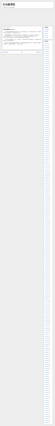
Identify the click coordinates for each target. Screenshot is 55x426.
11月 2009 (47, 342)
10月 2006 (47, 416)
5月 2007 (46, 402)
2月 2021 (46, 83)
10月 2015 (47, 199)
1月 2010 (46, 338)
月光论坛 (46, 35)
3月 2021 (46, 81)
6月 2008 (46, 376)
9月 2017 (46, 159)
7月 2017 (46, 163)
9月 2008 (46, 370)
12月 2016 (47, 171)
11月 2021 (47, 65)
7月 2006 (46, 422)
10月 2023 (47, 47)
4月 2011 (46, 308)
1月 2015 (46, 217)
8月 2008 (46, 372)
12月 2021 (47, 63)
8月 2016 (46, 179)
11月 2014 (47, 221)
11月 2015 (47, 197)
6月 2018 (46, 141)
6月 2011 (46, 304)
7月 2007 (46, 398)
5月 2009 (46, 354)
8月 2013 (46, 252)
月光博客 (46, 37)
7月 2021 (46, 73)
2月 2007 (46, 408)
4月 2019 (46, 121)
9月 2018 (46, 135)
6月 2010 (46, 328)
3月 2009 (46, 358)
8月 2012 (46, 276)
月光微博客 (8, 4)
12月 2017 (47, 153)
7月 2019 (46, 117)
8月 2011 (46, 300)
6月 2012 (46, 280)
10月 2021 (47, 67)
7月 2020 (46, 97)
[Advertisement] (27, 16)
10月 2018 (47, 133)
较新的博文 (5, 52)
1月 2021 (46, 85)
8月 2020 (46, 95)
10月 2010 (47, 320)
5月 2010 (46, 330)
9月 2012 (46, 274)
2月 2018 (46, 149)
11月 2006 (47, 414)
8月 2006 (46, 420)
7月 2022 (46, 57)
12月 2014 (47, 219)
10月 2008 (47, 368)
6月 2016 (46, 183)
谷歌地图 (46, 31)
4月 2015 (46, 211)
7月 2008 (46, 374)
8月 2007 (46, 396)
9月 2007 (46, 394)
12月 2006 (47, 412)
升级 (23, 31)
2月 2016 (46, 191)
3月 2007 (46, 406)
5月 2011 (46, 306)
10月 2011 (47, 296)
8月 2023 (46, 49)
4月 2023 (46, 53)
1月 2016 (46, 193)
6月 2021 (46, 75)
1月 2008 (46, 386)
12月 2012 (47, 268)
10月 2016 (47, 175)
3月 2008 (46, 382)
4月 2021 (46, 79)
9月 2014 (46, 225)
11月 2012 (47, 270)
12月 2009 (47, 340)
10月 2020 (47, 91)
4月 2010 (46, 332)
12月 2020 (47, 87)
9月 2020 (46, 93)
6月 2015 (46, 207)
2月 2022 (46, 61)
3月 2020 (46, 105)
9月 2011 (46, 298)
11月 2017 (47, 155)
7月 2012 (46, 278)
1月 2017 (46, 169)
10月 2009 (47, 344)
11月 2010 (47, 318)
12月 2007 (47, 388)
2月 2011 (46, 312)
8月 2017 (46, 161)
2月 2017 (46, 167)
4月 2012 (46, 284)
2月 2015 (46, 215)
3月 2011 (46, 310)
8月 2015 (46, 203)
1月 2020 (46, 109)
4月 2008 (46, 380)
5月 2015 (46, 209)
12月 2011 (47, 292)
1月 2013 (46, 266)
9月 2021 (46, 69)
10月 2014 (47, 223)
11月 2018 (47, 131)
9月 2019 (46, 113)
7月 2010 (46, 326)
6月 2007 (46, 400)
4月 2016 (46, 187)
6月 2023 (46, 51)
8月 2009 (46, 348)
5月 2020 (46, 101)
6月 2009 (46, 352)
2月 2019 (46, 125)
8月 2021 (46, 71)
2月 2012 (46, 288)
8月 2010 (46, 324)
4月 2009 (46, 356)
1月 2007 (46, 410)
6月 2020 (46, 99)
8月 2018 (46, 137)
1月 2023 (46, 55)
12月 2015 (47, 195)
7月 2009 (46, 350)
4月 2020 (46, 103)
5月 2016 (46, 185)
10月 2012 (47, 272)
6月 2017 (46, 165)
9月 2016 (46, 177)
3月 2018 (46, 147)
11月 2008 (47, 366)
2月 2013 (46, 264)
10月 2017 (47, 157)
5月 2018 (46, 143)
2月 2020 (46, 107)
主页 (22, 52)
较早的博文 (38, 52)
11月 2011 (47, 294)
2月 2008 (46, 384)
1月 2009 (46, 362)
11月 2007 (47, 390)
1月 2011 (46, 314)
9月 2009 (46, 346)
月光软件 (46, 33)
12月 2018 (47, 129)
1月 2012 (46, 290)
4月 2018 (46, 145)
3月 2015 (46, 213)
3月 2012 (46, 286)
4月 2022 (46, 59)
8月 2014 (46, 227)
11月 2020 (47, 89)
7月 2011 (46, 302)
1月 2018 (46, 151)
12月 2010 (47, 316)
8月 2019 (46, 115)
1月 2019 (46, 127)
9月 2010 (46, 322)
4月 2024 (46, 43)
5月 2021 (46, 77)
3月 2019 (46, 123)
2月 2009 (46, 360)
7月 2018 (46, 139)
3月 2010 (46, 334)
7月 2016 (46, 181)
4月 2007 (46, 404)
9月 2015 (46, 201)
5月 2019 (46, 119)
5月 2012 (46, 282)
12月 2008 (47, 364)
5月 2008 (46, 378)
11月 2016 (47, 173)
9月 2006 (46, 418)
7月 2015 (46, 205)
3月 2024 (46, 45)
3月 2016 (46, 189)
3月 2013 (46, 262)
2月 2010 (46, 336)
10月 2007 (47, 392)
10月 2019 (47, 111)
